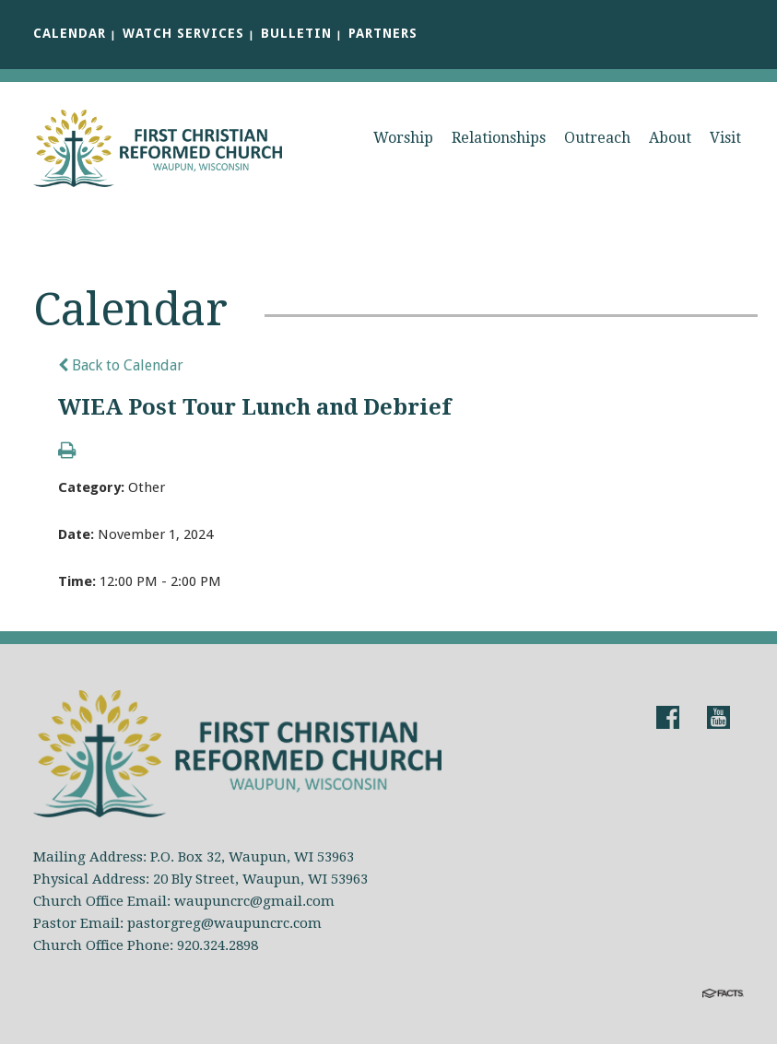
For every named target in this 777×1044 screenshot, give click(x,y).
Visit (725, 138)
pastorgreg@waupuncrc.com (224, 923)
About (670, 138)
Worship (403, 138)
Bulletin (296, 33)
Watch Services (183, 33)
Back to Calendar (120, 365)
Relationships (499, 138)
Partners (383, 33)
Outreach (597, 138)
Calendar (69, 33)
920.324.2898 (217, 945)
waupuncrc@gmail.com (254, 901)
